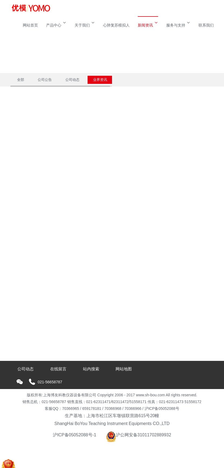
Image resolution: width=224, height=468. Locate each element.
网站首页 (30, 25)
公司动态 (72, 80)
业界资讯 (100, 80)
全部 (20, 80)
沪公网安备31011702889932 (138, 435)
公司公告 (45, 80)
